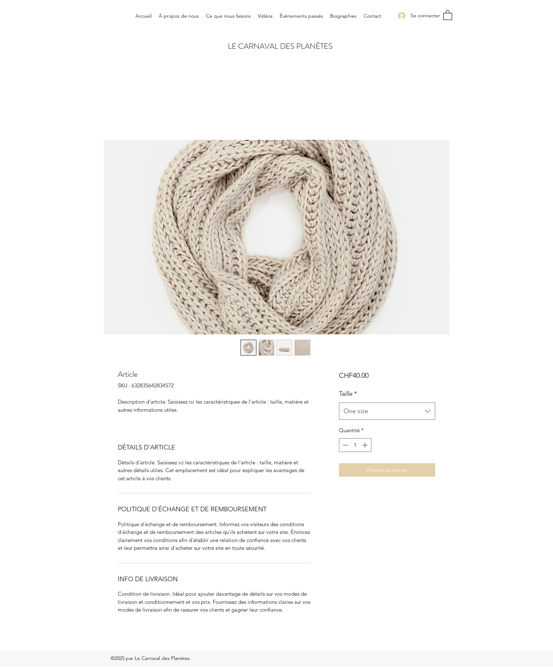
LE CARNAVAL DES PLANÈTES (280, 46)
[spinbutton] (355, 445)
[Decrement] (345, 445)
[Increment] (365, 445)
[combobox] (387, 411)
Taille (348, 394)
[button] (447, 15)
